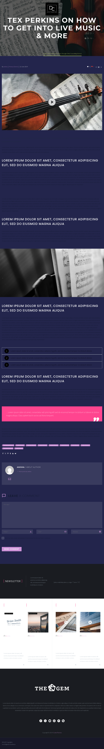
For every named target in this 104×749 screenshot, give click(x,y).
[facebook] (40, 720)
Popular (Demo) (8, 616)
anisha (5, 66)
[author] (17, 532)
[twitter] (45, 720)
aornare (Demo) (31, 445)
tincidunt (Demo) (8, 448)
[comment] (52, 515)
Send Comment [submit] (11, 549)
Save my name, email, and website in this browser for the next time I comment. (27, 538)
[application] (52, 102)
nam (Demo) (75, 445)
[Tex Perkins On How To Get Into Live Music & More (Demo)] (66, 625)
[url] (86, 532)
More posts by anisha (25, 471)
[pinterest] (58, 720)
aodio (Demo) (20, 445)
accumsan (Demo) (8, 445)
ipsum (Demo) (53, 445)
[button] (52, 102)
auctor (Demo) (42, 445)
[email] (52, 532)
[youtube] (49, 720)
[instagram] (54, 720)
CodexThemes (57, 732)
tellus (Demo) (85, 445)
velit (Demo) (19, 448)
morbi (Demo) (64, 445)
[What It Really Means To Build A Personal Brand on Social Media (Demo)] (90, 625)
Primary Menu (51, 20)
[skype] (63, 720)
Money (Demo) (13, 66)
